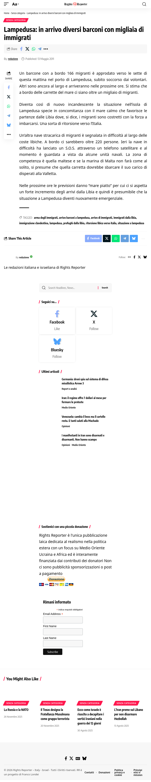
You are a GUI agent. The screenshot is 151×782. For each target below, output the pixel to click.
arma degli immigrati (46, 218)
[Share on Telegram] (39, 49)
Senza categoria (19, 13)
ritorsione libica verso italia (101, 223)
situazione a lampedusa (131, 223)
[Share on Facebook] (21, 49)
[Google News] (78, 760)
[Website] (128, 258)
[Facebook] (133, 258)
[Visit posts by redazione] (9, 258)
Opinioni (66, 428)
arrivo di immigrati (101, 218)
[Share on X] (27, 49)
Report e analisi (69, 390)
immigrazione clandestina (33, 223)
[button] (7, 4)
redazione (13, 59)
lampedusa (56, 223)
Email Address (53, 616)
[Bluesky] (145, 258)
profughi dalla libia (73, 223)
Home (7, 13)
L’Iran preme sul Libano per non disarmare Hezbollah (129, 715)
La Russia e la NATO (16, 711)
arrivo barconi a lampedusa (74, 218)
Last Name (49, 640)
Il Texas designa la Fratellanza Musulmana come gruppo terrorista (56, 715)
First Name (49, 628)
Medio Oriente (69, 409)
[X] (139, 258)
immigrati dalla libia (124, 218)
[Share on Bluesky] (8, 125)
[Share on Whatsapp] (33, 49)
